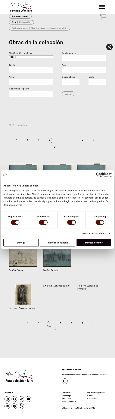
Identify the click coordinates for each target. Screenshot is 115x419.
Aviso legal (66, 396)
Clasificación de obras (20, 53)
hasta (91, 77)
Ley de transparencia (96, 393)
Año (64, 65)
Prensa (90, 396)
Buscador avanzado (20, 16)
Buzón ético (92, 399)
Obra (14, 22)
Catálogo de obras (20, 28)
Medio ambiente (69, 402)
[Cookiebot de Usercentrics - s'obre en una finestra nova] (98, 175)
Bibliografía (24, 22)
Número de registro (19, 89)
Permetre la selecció (57, 242)
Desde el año (68, 77)
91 (55, 147)
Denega (21, 242)
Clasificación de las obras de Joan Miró (48, 28)
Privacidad (66, 399)
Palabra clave (69, 53)
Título (12, 65)
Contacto (66, 393)
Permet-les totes (94, 242)
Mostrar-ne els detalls (94, 233)
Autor (12, 77)
